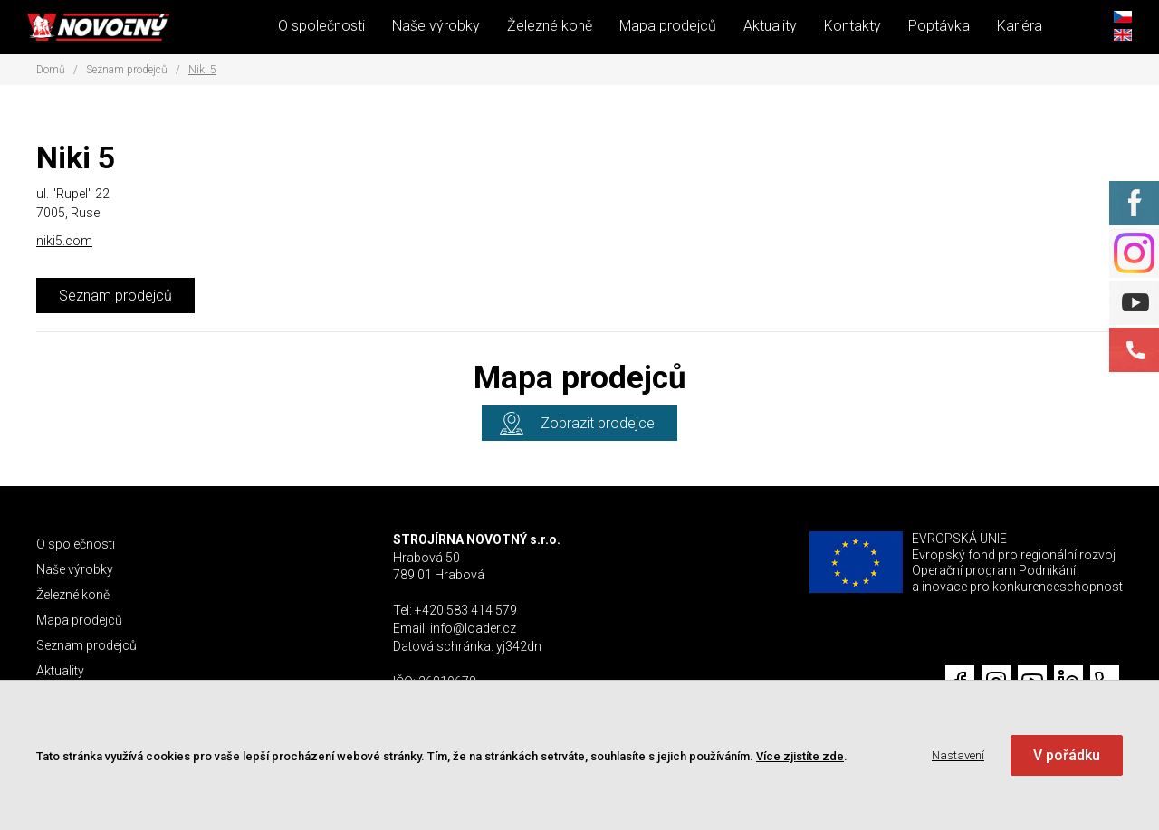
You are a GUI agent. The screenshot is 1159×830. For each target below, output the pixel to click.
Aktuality (770, 25)
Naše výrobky (436, 25)
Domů (50, 69)
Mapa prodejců (667, 25)
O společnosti (321, 25)
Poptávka (939, 25)
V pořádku (1066, 755)
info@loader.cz (473, 628)
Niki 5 (202, 69)
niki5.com (64, 241)
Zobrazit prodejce (598, 423)
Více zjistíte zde (800, 756)
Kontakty (852, 25)
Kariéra (1019, 25)
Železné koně (549, 25)
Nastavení (958, 755)
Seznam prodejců (127, 69)
